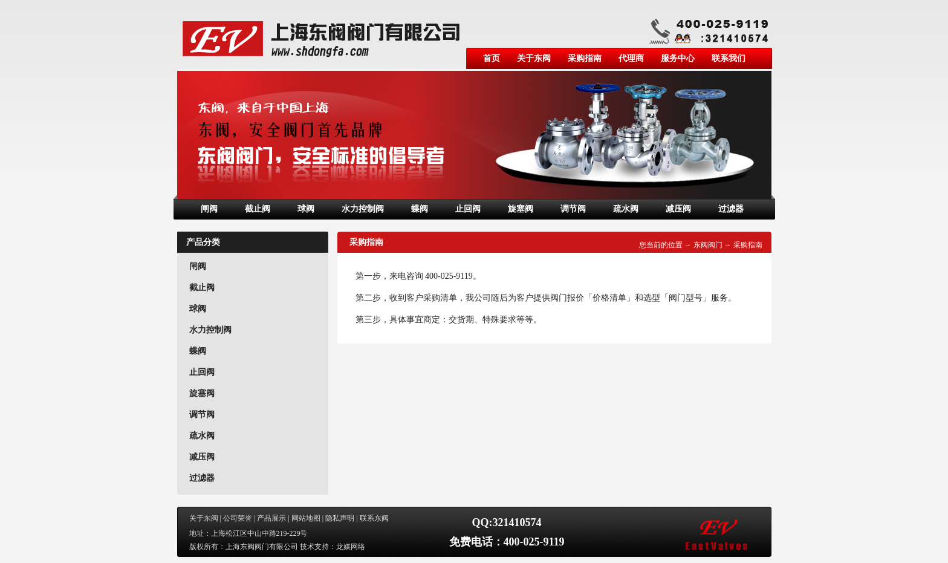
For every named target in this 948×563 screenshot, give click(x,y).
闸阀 (209, 208)
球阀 (305, 208)
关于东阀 (534, 58)
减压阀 (678, 208)
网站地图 (305, 518)
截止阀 (257, 208)
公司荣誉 (237, 518)
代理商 (631, 58)
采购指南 (585, 58)
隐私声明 (339, 518)
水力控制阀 (363, 208)
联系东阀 (374, 518)
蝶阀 (419, 208)
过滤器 (731, 208)
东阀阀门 (707, 245)
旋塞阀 (520, 208)
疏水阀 (625, 208)
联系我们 (728, 58)
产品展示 (271, 518)
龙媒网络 (350, 546)
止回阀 (468, 208)
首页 (491, 58)
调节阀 (573, 208)
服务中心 (678, 58)
